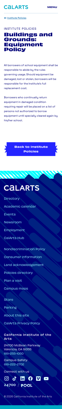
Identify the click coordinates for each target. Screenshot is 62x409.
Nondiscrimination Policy (24, 249)
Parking (10, 307)
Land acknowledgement (24, 265)
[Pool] (26, 385)
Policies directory (18, 273)
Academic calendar (20, 206)
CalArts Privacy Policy (22, 323)
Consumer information (23, 257)
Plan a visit (13, 281)
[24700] (10, 385)
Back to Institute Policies (31, 155)
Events (10, 214)
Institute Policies (16, 18)
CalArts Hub (14, 238)
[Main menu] (52, 7)
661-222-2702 (14, 364)
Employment (14, 230)
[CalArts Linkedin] (22, 378)
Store (8, 300)
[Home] (16, 7)
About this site (16, 315)
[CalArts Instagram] (6, 378)
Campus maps (16, 288)
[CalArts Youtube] (46, 378)
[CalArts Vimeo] (38, 378)
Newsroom (13, 222)
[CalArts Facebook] (30, 378)
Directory (12, 199)
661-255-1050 (13, 354)
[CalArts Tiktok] (14, 378)
